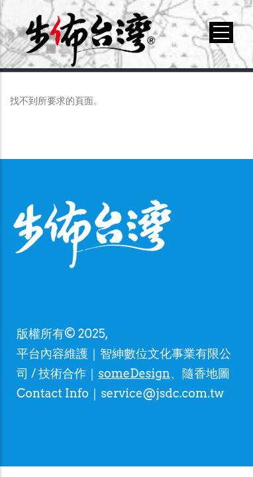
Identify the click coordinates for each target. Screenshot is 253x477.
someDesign (134, 373)
